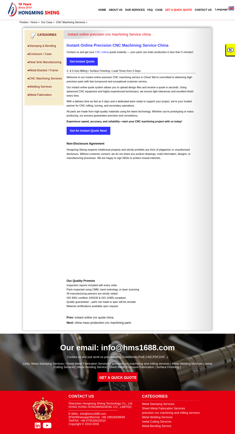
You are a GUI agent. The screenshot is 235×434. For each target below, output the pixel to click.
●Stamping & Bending (41, 45)
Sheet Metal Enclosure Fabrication (131, 367)
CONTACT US (203, 9)
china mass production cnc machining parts (103, 322)
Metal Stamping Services (47, 363)
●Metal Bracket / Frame (42, 70)
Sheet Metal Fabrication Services (87, 363)
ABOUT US (116, 9)
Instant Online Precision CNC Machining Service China (117, 45)
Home (34, 22)
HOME (102, 9)
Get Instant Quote (82, 61)
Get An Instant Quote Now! (88, 130)
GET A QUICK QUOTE (178, 9)
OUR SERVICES (135, 9)
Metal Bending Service (92, 367)
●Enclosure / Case (39, 54)
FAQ (150, 9)
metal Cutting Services (156, 421)
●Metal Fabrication (39, 94)
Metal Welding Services (187, 363)
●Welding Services (39, 86)
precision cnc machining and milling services (141, 363)
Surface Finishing (167, 367)
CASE (159, 9)
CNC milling (102, 52)
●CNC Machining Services (44, 78)
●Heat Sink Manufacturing (44, 62)
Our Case (46, 22)
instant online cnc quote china (94, 317)
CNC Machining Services (70, 22)
